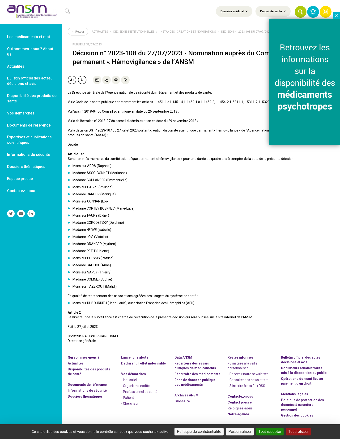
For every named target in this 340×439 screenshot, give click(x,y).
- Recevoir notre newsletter (248, 374)
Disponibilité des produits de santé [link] (31, 98)
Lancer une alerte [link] (134, 357)
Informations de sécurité (87, 390)
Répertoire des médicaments (197, 374)
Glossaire (182, 401)
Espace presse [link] (20, 178)
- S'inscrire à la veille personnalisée (242, 365)
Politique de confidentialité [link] (199, 431)
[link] (31, 12)
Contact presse (240, 402)
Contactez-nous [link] (21, 191)
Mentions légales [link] (294, 394)
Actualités (100, 31)
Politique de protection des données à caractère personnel (302, 404)
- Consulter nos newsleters (248, 380)
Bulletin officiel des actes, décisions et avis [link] (29, 81)
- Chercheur (130, 403)
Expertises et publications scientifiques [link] (29, 140)
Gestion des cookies (297, 415)
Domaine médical (234, 11)
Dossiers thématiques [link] (26, 166)
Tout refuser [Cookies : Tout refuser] (298, 431)
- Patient (127, 397)
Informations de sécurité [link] (28, 154)
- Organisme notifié (135, 386)
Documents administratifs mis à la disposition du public (304, 370)
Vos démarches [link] (20, 113)
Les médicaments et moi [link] (28, 37)
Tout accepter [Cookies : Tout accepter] (270, 431)
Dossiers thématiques (85, 396)
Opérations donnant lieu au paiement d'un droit (302, 381)
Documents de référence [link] (29, 125)
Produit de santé (273, 11)
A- (82, 80)
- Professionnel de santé (139, 392)
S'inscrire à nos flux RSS (247, 386)
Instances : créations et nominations (188, 31)
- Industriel (129, 380)
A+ (72, 80)
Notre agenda (238, 414)
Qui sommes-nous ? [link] (83, 357)
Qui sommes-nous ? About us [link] (30, 52)
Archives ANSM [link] (186, 395)
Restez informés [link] (241, 357)
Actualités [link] (15, 66)
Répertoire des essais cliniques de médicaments (195, 365)
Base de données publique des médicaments (195, 382)
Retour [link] (78, 31)
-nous (240, 408)
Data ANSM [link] (183, 357)
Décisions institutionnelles (133, 31)
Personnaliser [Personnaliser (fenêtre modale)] (239, 431)
